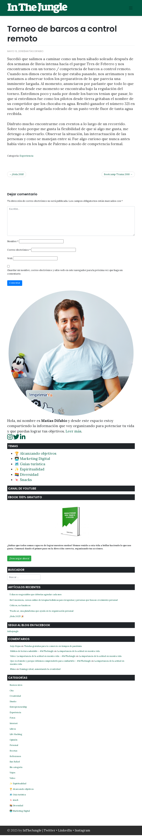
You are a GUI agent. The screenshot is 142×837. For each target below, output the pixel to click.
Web (9, 259)
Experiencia (26, 155)
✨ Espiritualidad (29, 471)
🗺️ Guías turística (30, 465)
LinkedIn (65, 832)
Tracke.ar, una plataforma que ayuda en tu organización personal (41, 612)
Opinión (13, 741)
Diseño (13, 703)
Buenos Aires (16, 687)
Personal (14, 747)
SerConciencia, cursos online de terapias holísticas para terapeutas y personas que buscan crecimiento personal (64, 601)
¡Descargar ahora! (19, 560)
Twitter (50, 832)
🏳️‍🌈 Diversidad (26, 476)
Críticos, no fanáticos (20, 607)
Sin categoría (16, 769)
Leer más (73, 432)
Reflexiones (15, 758)
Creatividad (15, 697)
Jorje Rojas (15, 648)
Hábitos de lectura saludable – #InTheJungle (32, 652)
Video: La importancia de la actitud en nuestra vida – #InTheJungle (42, 657)
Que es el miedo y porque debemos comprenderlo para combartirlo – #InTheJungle (50, 662)
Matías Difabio (34, 51)
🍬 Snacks (23, 481)
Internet (14, 725)
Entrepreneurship (18, 708)
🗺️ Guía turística (18, 796)
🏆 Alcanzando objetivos (35, 455)
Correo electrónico (19, 251)
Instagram (82, 832)
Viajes (12, 774)
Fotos (12, 719)
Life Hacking (16, 736)
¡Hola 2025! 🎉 (17, 618)
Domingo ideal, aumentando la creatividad (39, 671)
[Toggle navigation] (131, 8)
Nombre (12, 242)
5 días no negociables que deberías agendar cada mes (35, 596)
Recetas (13, 752)
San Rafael (15, 763)
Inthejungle (12, 633)
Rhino (13, 671)
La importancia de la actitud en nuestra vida (78, 652)
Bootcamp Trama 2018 (117, 174)
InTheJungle (32, 832)
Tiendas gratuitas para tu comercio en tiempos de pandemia (53, 648)
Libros (13, 730)
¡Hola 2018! (18, 174)
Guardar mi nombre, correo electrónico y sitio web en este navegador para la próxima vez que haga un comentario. (65, 273)
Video (12, 779)
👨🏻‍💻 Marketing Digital (32, 460)
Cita (11, 692)
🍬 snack (14, 802)
